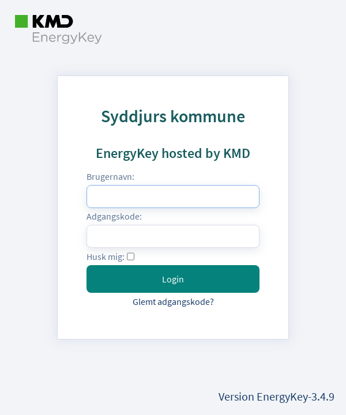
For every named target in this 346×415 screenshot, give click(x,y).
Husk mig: (105, 256)
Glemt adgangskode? (173, 301)
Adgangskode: (114, 216)
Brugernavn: (110, 176)
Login (173, 279)
